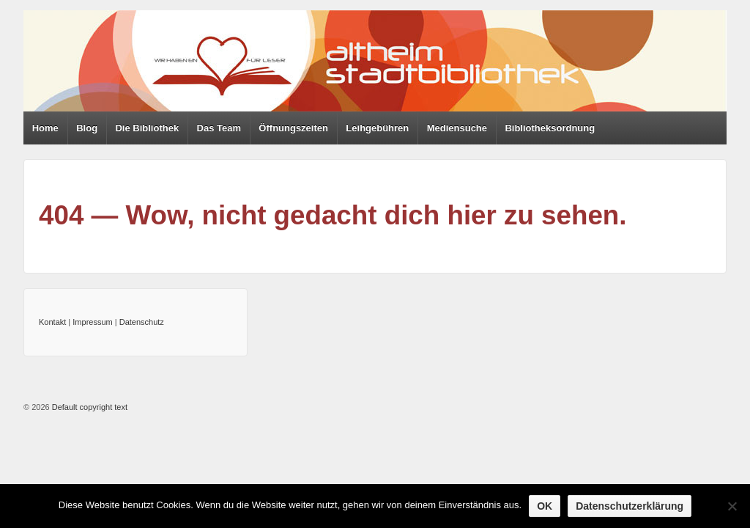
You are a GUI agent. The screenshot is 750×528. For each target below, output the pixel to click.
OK (544, 506)
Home (45, 127)
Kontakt (52, 322)
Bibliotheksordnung (550, 127)
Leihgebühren (377, 127)
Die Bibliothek (147, 127)
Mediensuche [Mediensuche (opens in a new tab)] (457, 127)
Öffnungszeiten (293, 127)
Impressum (92, 322)
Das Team (219, 127)
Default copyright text (88, 407)
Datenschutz (141, 322)
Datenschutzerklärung (629, 506)
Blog (86, 127)
